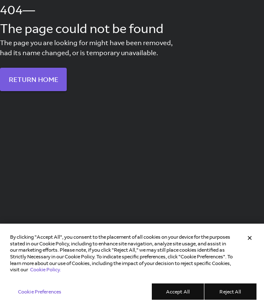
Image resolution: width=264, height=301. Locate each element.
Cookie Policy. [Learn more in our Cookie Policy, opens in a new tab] (45, 272)
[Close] (250, 241)
